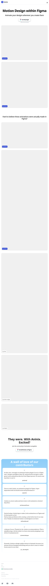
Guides (2, 563)
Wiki (2, 565)
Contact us (3, 572)
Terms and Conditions (4, 574)
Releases (2, 566)
